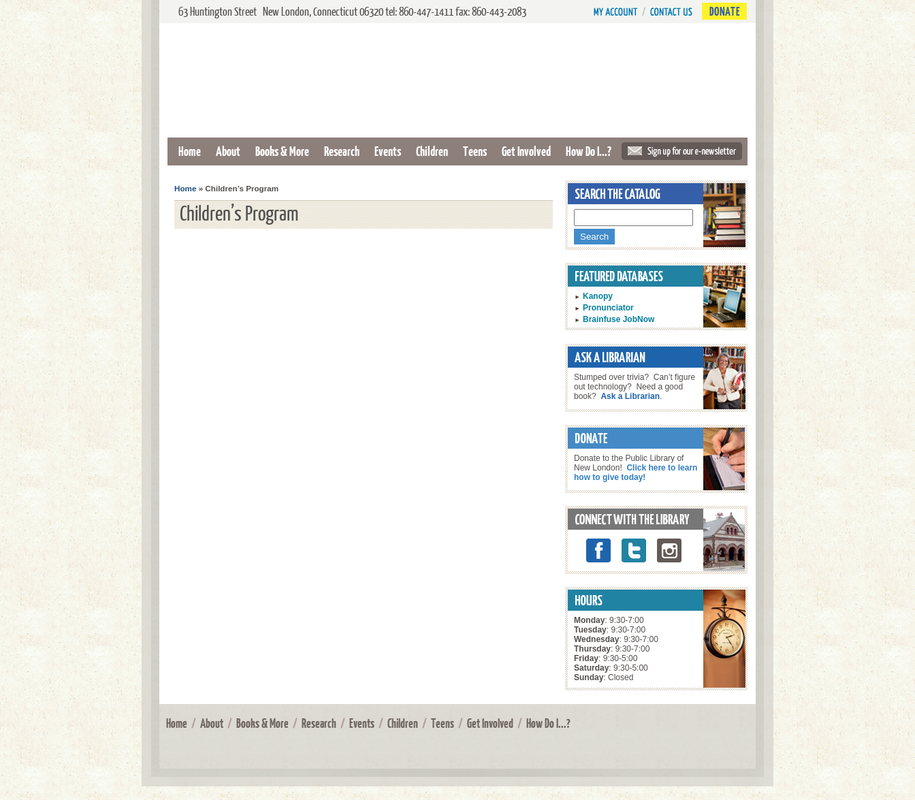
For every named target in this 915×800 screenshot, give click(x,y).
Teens (475, 151)
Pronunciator (608, 308)
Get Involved (526, 151)
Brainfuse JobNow (618, 319)
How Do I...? (588, 151)
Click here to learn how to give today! (635, 472)
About (228, 151)
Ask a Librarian (630, 396)
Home (189, 151)
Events (387, 151)
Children (432, 151)
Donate (724, 11)
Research (341, 151)
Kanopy (598, 296)
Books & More (282, 151)
